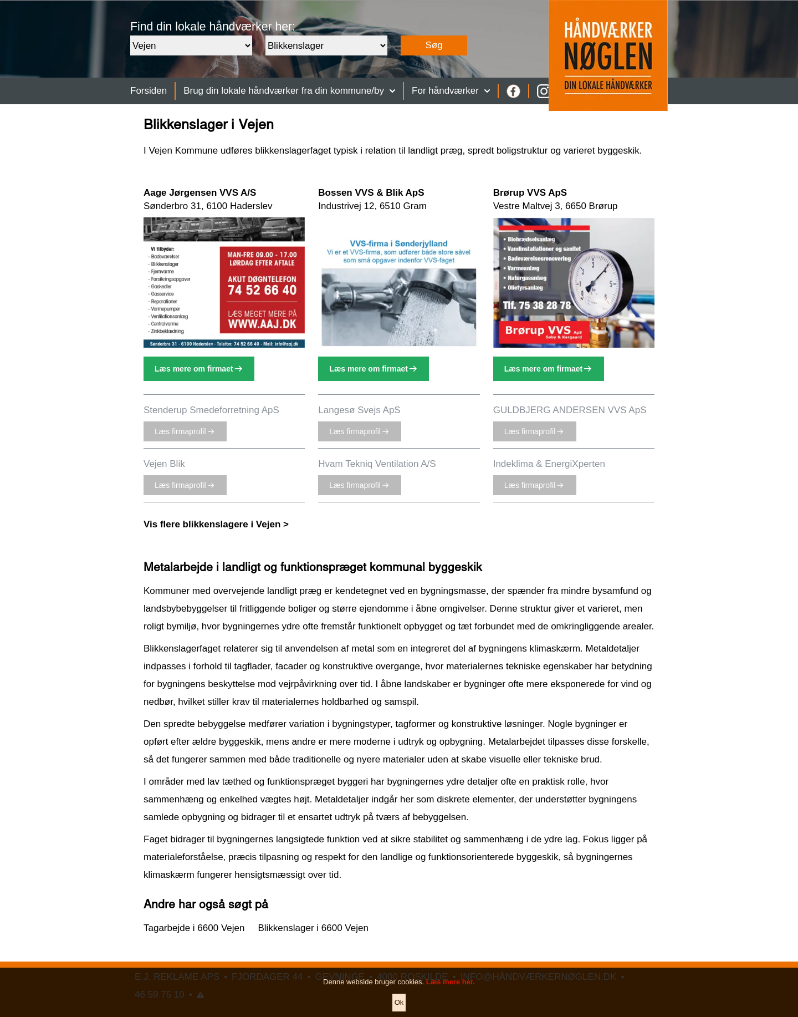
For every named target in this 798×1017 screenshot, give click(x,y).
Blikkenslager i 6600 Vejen (313, 928)
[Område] (191, 45)
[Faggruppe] (326, 45)
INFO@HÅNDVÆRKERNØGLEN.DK (539, 977)
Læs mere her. (450, 993)
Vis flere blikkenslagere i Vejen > (216, 524)
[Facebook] (513, 91)
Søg (433, 45)
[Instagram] (544, 91)
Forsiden (148, 90)
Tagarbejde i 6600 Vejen (194, 928)
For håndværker (451, 90)
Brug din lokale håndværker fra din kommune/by (289, 90)
